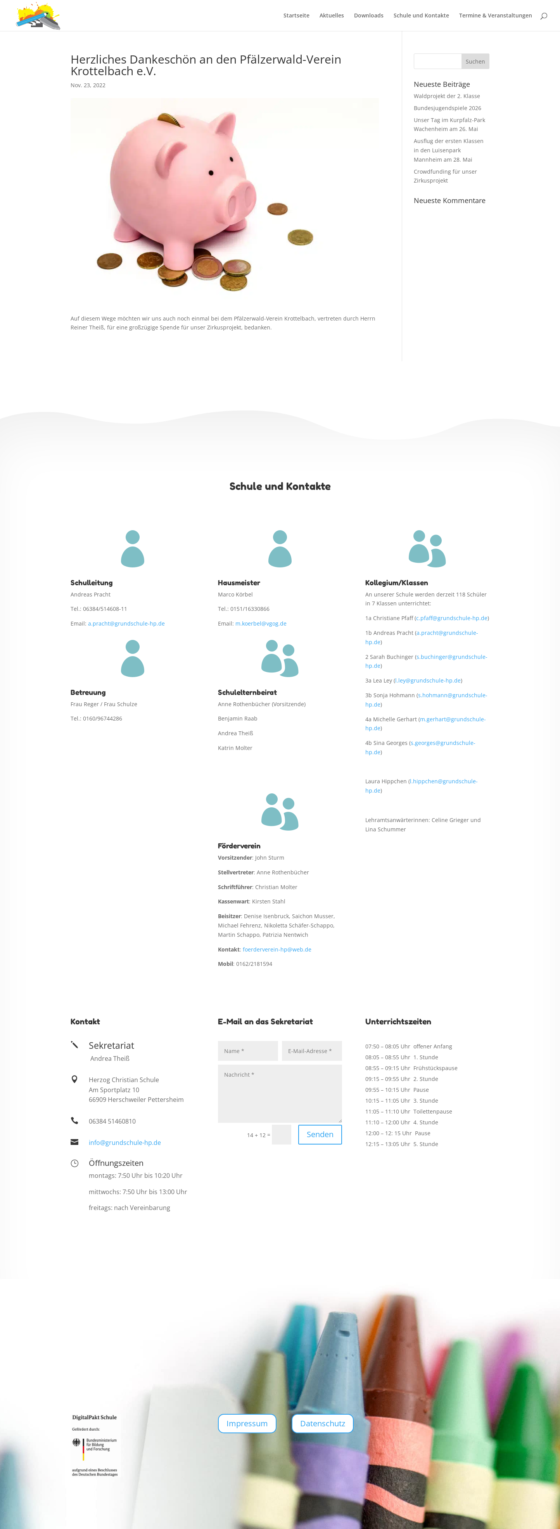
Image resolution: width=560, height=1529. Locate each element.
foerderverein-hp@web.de (277, 949)
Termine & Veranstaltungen (495, 16)
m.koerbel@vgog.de (261, 623)
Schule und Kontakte (421, 16)
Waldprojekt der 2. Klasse (447, 96)
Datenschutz (322, 1423)
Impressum (247, 1423)
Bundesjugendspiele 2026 (447, 108)
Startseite (296, 16)
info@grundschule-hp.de (125, 1142)
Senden (320, 1134)
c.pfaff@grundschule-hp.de (451, 618)
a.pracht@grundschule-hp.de (126, 623)
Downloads (369, 16)
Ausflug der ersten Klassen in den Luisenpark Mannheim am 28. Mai (449, 150)
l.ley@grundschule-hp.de (428, 680)
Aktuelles (332, 16)
